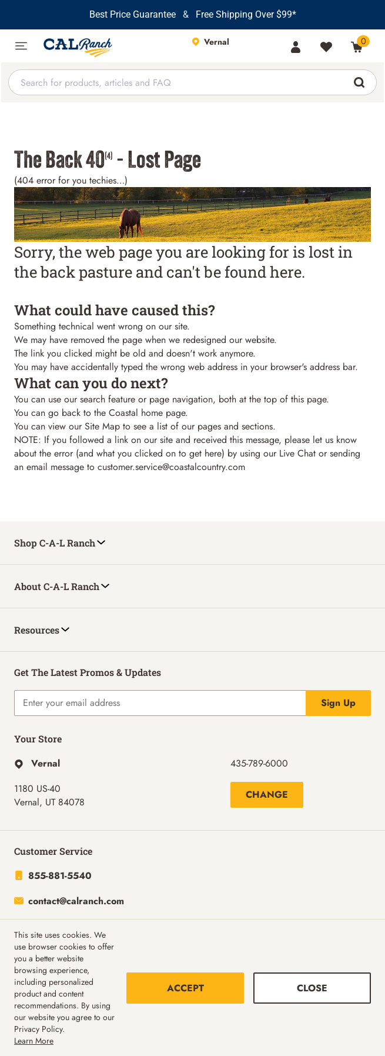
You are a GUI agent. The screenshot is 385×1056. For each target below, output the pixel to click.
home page (163, 412)
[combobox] (192, 82)
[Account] (296, 47)
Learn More (33, 1041)
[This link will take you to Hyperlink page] (37, 763)
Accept (185, 988)
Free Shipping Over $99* (246, 14)
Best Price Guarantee (132, 14)
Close (312, 988)
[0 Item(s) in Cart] (357, 47)
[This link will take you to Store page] (235, 46)
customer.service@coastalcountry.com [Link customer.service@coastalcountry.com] (171, 467)
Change (267, 794)
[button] (21, 46)
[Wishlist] (326, 47)
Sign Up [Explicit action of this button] (338, 702)
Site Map (102, 426)
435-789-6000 (259, 763)
